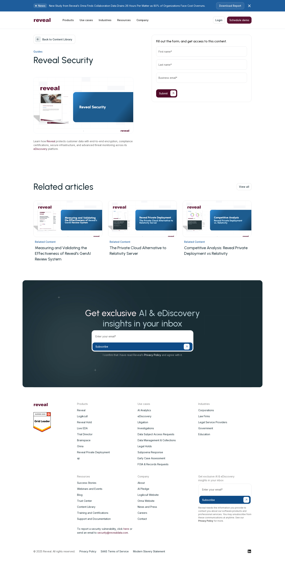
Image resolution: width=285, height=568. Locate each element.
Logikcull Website (148, 494)
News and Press (147, 506)
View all (244, 186)
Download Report (230, 5)
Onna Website (146, 500)
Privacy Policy (152, 354)
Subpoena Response (150, 452)
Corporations (206, 410)
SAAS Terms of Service (115, 551)
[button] (68, 20)
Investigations (146, 428)
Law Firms (204, 416)
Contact (142, 518)
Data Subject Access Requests (156, 434)
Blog (80, 494)
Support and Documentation (94, 518)
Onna (80, 446)
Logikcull (82, 416)
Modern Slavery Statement (149, 551)
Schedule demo (239, 20)
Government (205, 428)
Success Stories (86, 482)
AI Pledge (143, 488)
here (126, 528)
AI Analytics (144, 410)
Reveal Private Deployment (93, 452)
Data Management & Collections (157, 440)
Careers (142, 512)
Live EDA (82, 428)
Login (218, 20)
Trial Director (85, 434)
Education (204, 434)
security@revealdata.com (112, 532)
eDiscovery (40, 148)
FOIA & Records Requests (153, 464)
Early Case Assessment (151, 458)
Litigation (143, 422)
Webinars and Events (89, 488)
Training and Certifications (92, 512)
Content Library (86, 506)
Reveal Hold (84, 422)
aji (78, 458)
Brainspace (84, 440)
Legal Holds (145, 446)
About (141, 482)
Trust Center (84, 500)
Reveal (51, 141)
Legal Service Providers (212, 422)
